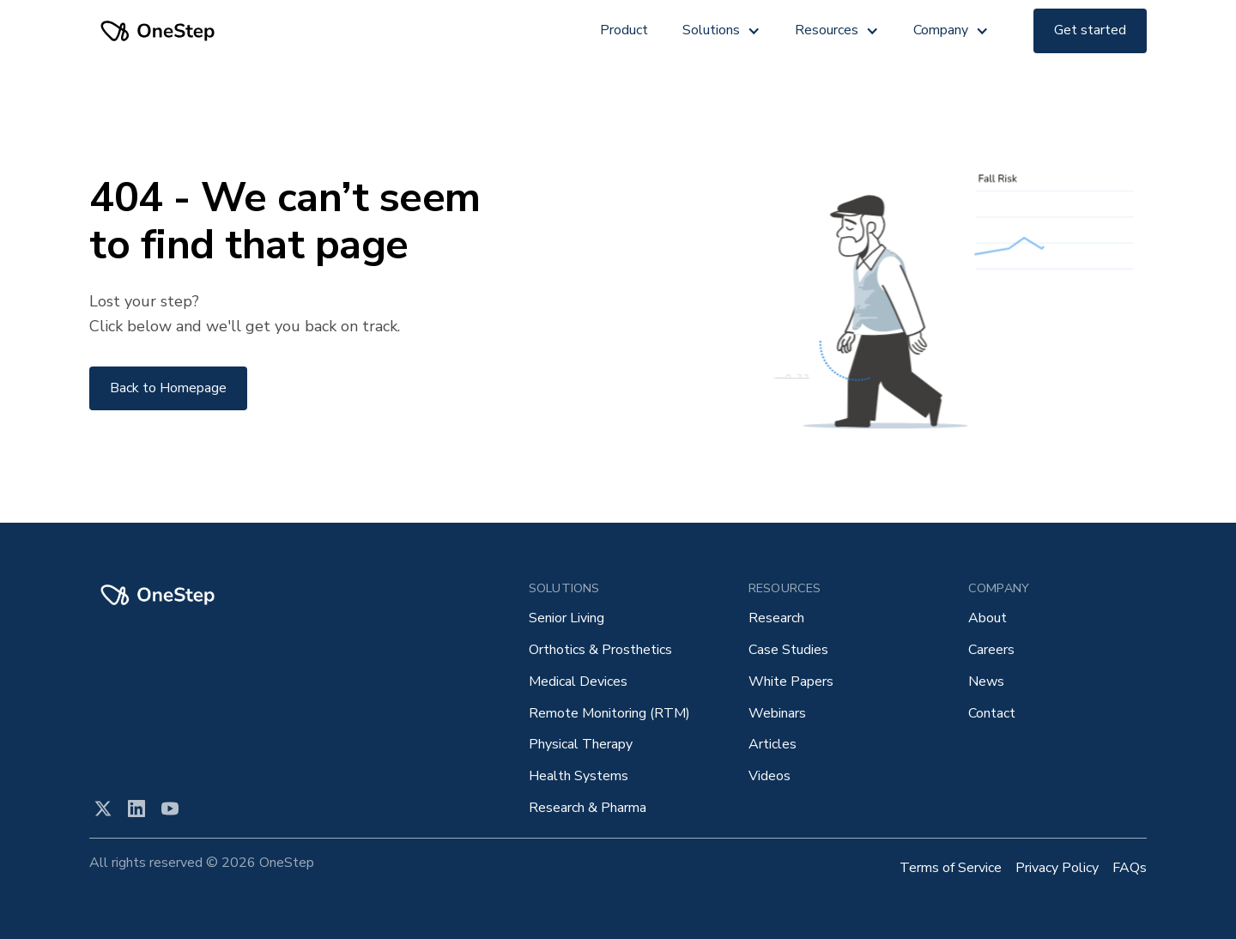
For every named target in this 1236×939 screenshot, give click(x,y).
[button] (721, 31)
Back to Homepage (168, 388)
